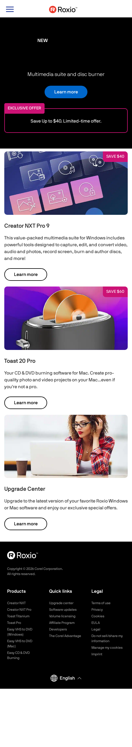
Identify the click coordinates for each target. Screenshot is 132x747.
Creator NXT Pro (19, 609)
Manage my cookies (107, 647)
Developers (58, 629)
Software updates (63, 609)
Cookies (97, 616)
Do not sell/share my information (107, 638)
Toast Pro (14, 622)
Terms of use (101, 603)
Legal (95, 629)
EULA (95, 622)
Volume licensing (62, 616)
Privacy (97, 609)
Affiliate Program (62, 622)
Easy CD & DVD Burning (18, 655)
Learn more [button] (66, 92)
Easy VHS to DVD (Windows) (19, 632)
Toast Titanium (18, 616)
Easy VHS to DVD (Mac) (19, 643)
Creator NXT (16, 603)
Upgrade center (61, 603)
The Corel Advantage (65, 636)
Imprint (96, 654)
